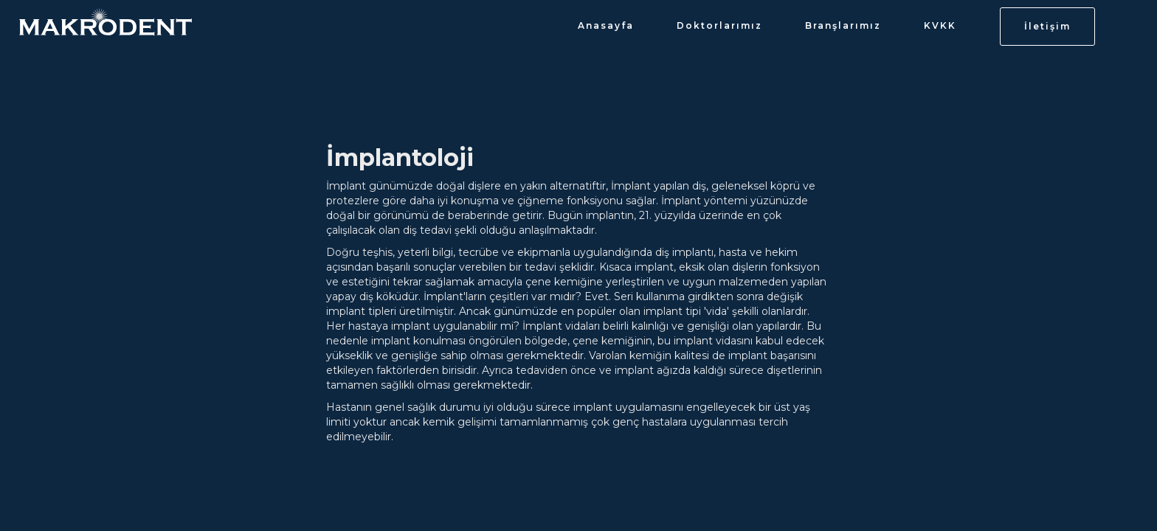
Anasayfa (606, 25)
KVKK (940, 25)
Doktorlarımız (719, 25)
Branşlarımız (843, 25)
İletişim (1047, 26)
